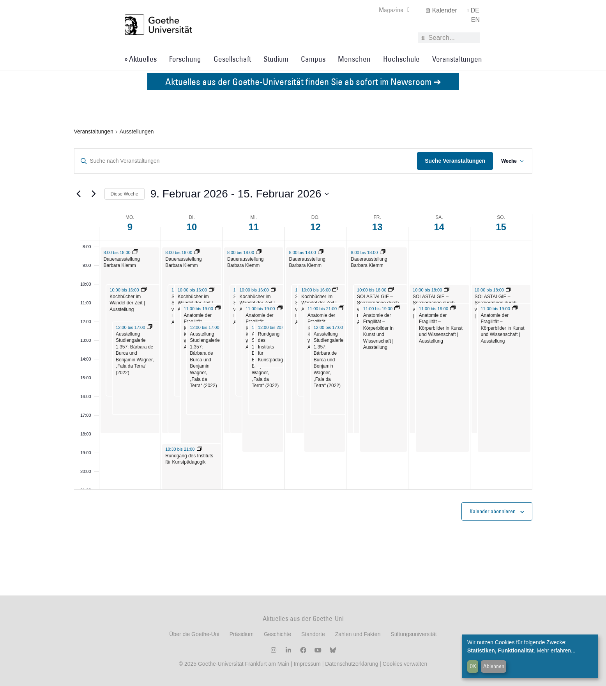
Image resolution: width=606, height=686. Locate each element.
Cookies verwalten (405, 664)
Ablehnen (493, 666)
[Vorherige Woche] (78, 194)
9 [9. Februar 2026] (130, 227)
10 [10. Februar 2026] (192, 227)
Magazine (394, 10)
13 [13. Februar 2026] (377, 227)
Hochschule (401, 59)
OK (473, 666)
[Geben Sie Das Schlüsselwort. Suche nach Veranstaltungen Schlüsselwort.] (244, 161)
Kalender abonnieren (493, 511)
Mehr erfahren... (556, 650)
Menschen (354, 59)
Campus (313, 59)
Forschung (185, 59)
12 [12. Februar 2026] (315, 227)
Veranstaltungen (457, 59)
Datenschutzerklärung (351, 664)
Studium (275, 59)
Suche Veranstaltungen (452, 161)
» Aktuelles (140, 59)
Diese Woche (124, 194)
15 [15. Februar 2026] (501, 227)
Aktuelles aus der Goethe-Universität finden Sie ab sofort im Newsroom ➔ (303, 81)
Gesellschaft (232, 59)
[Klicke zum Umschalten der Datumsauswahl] (239, 194)
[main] (303, 342)
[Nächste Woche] (94, 194)
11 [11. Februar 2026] (253, 227)
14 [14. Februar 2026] (439, 227)
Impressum (306, 664)
